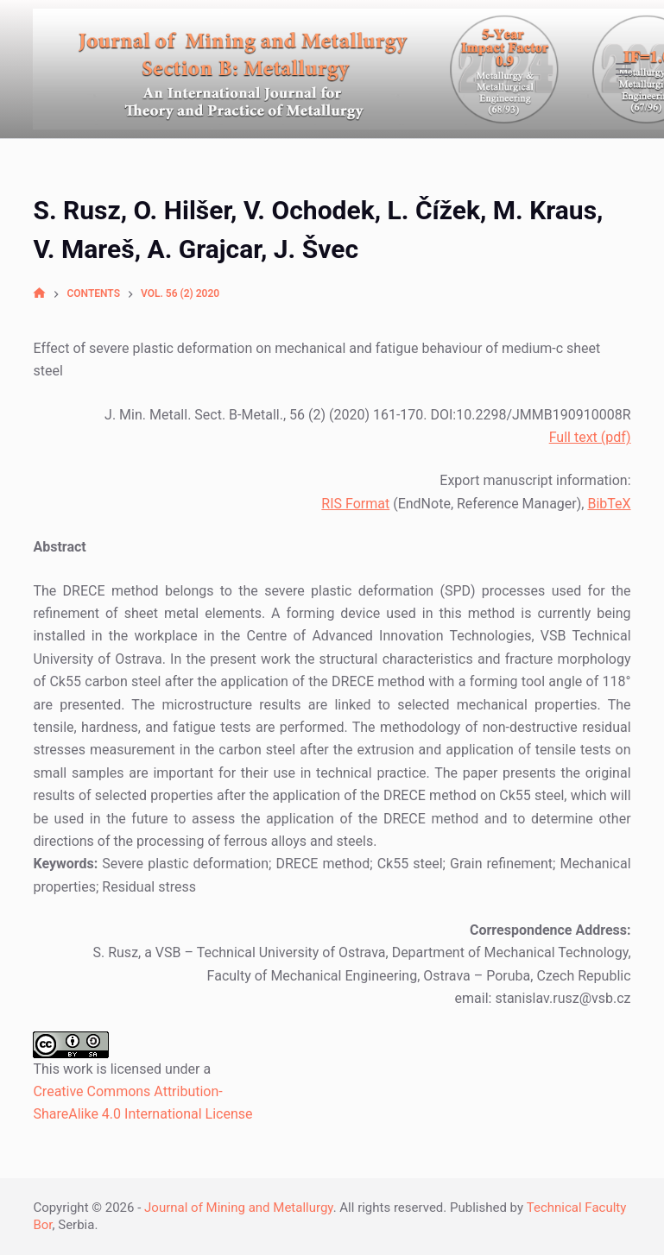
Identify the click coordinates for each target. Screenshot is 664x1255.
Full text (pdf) (590, 437)
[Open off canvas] (623, 69)
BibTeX (608, 503)
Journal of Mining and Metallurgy (238, 1207)
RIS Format (355, 503)
